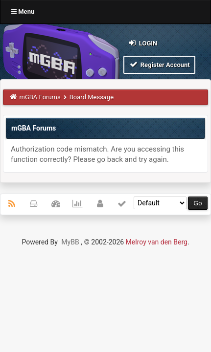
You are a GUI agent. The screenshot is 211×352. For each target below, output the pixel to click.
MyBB (70, 242)
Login (142, 43)
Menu (22, 11)
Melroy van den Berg (157, 242)
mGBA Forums (40, 97)
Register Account (159, 64)
